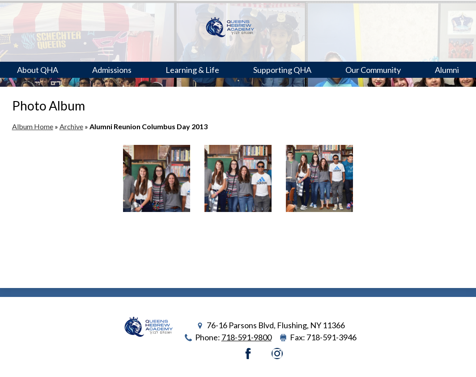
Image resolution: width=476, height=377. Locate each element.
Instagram (277, 353)
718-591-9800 (246, 337)
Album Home (32, 126)
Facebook (248, 353)
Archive (71, 126)
